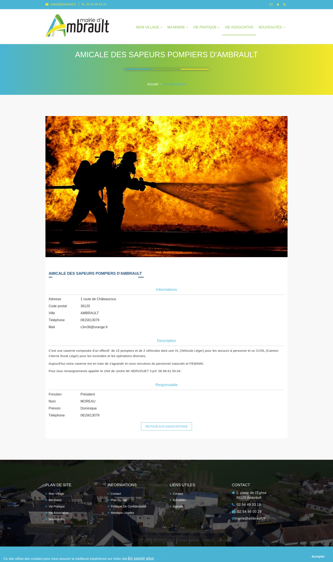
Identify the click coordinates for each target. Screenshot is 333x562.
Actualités (179, 500)
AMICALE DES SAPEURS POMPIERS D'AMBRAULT (95, 273)
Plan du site (119, 500)
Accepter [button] (318, 556)
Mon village (149, 27)
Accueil (152, 84)
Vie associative (239, 27)
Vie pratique (206, 27)
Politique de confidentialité (129, 506)
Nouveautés (271, 27)
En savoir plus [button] (141, 558)
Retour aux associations (166, 426)
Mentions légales (122, 512)
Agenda (178, 506)
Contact (116, 493)
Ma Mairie (177, 27)
